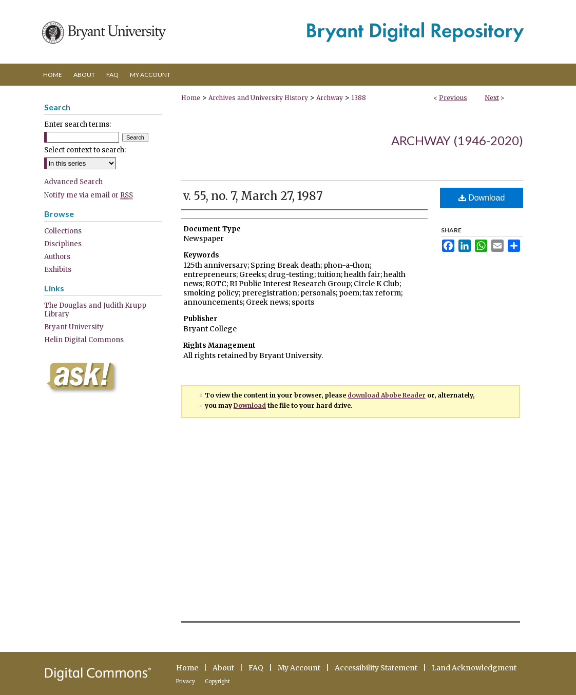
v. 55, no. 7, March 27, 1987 (253, 196)
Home (190, 98)
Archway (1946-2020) (457, 140)
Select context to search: (85, 150)
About (223, 667)
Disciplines (63, 244)
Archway (329, 98)
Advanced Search (73, 181)
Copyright (217, 681)
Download (481, 197)
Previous (453, 98)
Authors (57, 256)
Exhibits (57, 269)
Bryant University (74, 327)
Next (492, 98)
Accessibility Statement (376, 667)
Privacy (185, 681)
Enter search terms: (77, 124)
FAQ (255, 667)
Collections (63, 231)
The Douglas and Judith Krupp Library (95, 310)
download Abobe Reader (387, 395)
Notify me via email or (88, 195)
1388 (358, 98)
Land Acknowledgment (474, 667)
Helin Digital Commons (84, 339)
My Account (299, 667)
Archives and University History (258, 98)
